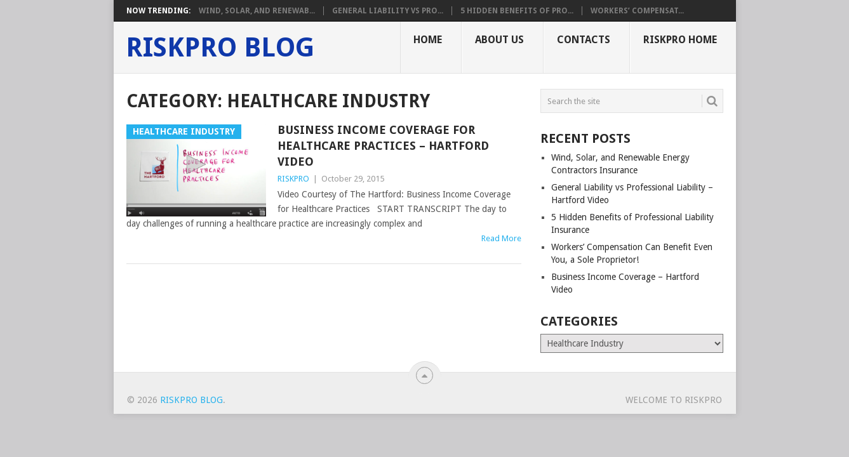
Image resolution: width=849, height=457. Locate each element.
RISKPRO (293, 178)
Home (427, 40)
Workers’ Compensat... (637, 10)
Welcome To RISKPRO (673, 400)
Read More (501, 238)
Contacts (583, 40)
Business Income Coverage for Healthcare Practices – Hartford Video (383, 145)
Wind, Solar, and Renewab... (257, 10)
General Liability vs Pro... (387, 10)
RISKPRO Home (680, 40)
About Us (499, 40)
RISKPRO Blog (220, 47)
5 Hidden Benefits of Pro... (516, 10)
